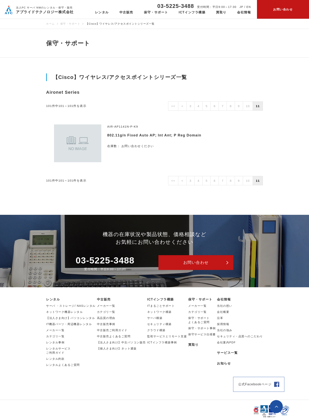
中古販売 (104, 299)
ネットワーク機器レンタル (64, 311)
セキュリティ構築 (159, 324)
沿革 (220, 318)
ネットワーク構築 (159, 311)
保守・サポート (70, 23)
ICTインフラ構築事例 (162, 342)
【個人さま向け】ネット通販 (117, 348)
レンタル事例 (55, 342)
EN (249, 6)
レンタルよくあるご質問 (63, 364)
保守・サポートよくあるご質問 (199, 320)
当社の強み (224, 330)
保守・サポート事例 (202, 328)
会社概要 (223, 311)
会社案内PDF (226, 342)
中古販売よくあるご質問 (114, 336)
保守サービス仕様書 (202, 334)
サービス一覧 (227, 352)
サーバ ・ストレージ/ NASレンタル (71, 305)
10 (248, 106)
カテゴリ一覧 (197, 311)
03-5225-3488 (175, 6)
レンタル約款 (55, 358)
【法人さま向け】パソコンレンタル (70, 318)
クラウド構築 (156, 330)
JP (241, 6)
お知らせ (224, 363)
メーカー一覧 (197, 305)
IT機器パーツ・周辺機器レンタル (69, 324)
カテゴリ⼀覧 (55, 336)
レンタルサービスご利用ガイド (58, 350)
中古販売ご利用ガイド (112, 330)
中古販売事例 (106, 324)
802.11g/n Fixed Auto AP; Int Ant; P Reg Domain (154, 135)
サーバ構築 (155, 318)
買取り (221, 12)
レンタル (53, 299)
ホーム (50, 23)
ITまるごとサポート (161, 305)
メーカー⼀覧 (55, 330)
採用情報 (223, 324)
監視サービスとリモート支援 (167, 336)
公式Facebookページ (255, 384)
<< (173, 106)
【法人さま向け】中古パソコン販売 (121, 342)
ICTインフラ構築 (160, 299)
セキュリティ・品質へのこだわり (240, 336)
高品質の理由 (106, 318)
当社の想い (224, 305)
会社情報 (224, 299)
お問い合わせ (283, 9)
